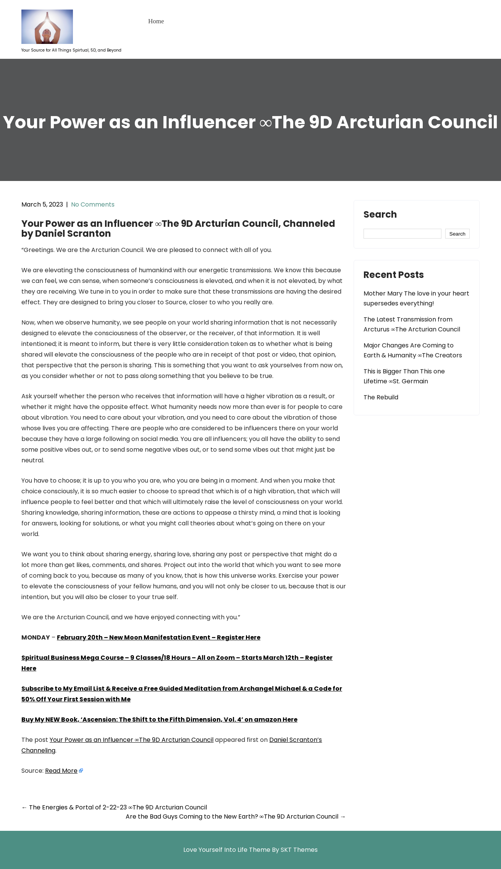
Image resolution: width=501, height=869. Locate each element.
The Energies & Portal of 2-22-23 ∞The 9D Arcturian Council (114, 807)
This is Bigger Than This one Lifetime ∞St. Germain (404, 376)
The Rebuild (381, 397)
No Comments (93, 204)
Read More (61, 770)
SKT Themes (299, 849)
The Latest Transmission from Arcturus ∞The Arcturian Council (412, 324)
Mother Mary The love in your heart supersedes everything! (416, 298)
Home (156, 21)
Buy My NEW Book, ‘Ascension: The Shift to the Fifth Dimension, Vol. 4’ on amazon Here (159, 719)
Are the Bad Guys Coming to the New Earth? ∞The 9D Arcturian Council (236, 816)
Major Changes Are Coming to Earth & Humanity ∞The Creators (413, 350)
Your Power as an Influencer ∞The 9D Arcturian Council (131, 739)
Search (380, 215)
